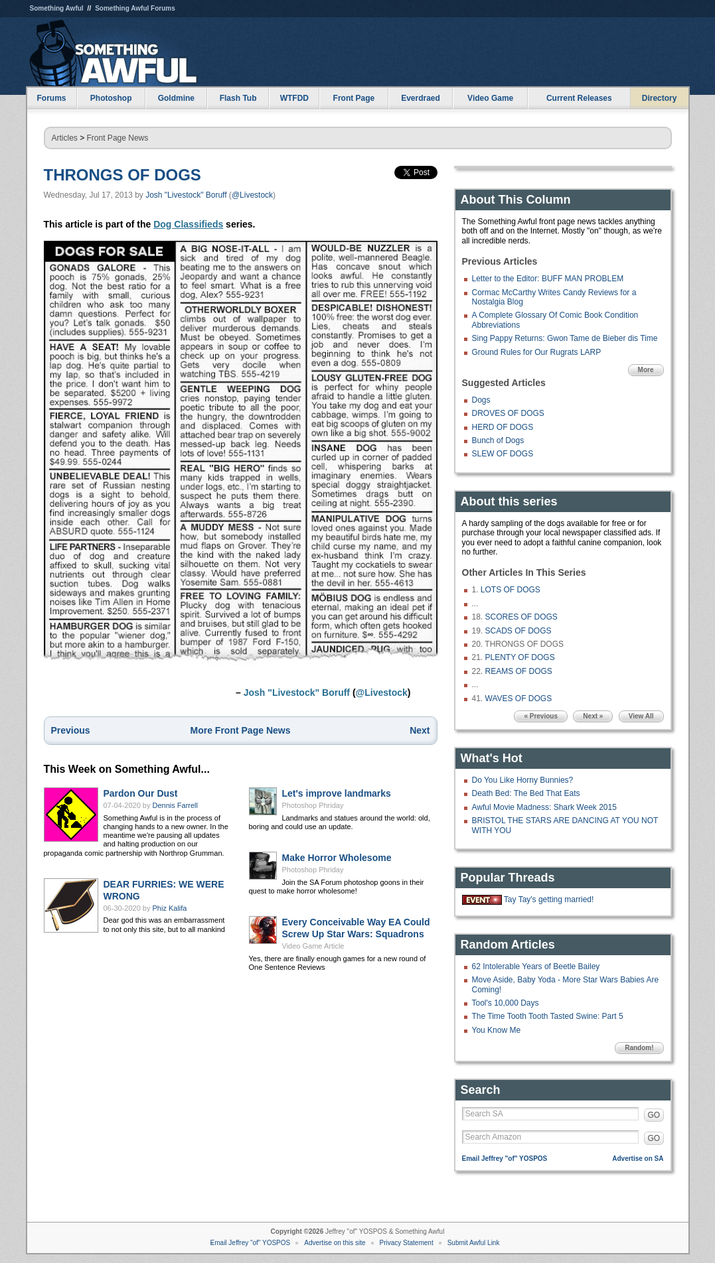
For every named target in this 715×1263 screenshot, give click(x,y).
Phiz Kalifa (170, 908)
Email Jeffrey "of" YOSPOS (505, 1158)
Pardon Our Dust (141, 793)
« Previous (541, 716)
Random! (639, 1047)
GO (654, 1115)
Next (420, 730)
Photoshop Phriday (313, 805)
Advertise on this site (334, 1242)
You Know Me (496, 1030)
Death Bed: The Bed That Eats (526, 793)
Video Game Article (313, 946)
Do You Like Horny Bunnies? (523, 780)
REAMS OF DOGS (518, 671)
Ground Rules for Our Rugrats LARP (536, 352)
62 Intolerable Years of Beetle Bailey (536, 966)
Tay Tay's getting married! (549, 899)
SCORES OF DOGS (521, 617)
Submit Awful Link (473, 1242)
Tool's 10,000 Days (505, 1003)
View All (641, 716)
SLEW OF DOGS (503, 453)
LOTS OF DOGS (510, 589)
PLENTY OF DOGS (520, 657)
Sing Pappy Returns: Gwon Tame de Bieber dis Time (565, 338)
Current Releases (579, 98)
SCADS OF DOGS (518, 630)
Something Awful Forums (135, 8)
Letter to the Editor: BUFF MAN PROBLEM (548, 278)
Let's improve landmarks (336, 793)
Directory (659, 98)
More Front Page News (241, 730)
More (646, 369)
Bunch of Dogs (498, 440)
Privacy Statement (407, 1242)
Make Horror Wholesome (337, 857)
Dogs (481, 400)
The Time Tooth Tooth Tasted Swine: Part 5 (547, 1016)
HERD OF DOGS (503, 427)
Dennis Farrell (175, 805)
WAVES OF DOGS (518, 698)
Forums (51, 98)
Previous (70, 730)
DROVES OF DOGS (508, 413)
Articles (65, 138)
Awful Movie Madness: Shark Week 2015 (544, 807)
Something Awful (57, 8)
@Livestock (252, 195)
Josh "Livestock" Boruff (185, 195)
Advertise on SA (637, 1158)
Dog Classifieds (188, 224)
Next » (593, 716)
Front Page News (118, 138)
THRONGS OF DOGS (122, 175)
